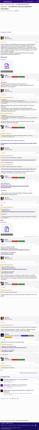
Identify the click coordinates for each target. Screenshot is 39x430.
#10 (37, 287)
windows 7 (16, 10)
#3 (37, 94)
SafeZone (3, 423)
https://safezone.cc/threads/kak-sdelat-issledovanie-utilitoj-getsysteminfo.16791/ (18, 211)
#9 (37, 262)
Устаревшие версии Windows (17, 386)
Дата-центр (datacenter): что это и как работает (15, 379)
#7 (37, 202)
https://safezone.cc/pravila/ (7, 254)
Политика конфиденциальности (23, 425)
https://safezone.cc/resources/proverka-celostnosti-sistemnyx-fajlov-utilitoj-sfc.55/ (19, 159)
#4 (37, 130)
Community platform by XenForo (11, 427)
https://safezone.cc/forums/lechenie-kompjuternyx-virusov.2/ (15, 249)
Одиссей (3, 10)
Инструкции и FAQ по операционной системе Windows (21, 393)
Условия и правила (12, 425)
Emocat (4, 386)
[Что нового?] (34, 1)
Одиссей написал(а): (6, 133)
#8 (37, 244)
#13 (37, 363)
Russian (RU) (10, 423)
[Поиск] (37, 1)
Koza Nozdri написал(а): (7, 97)
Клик (2, 220)
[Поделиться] (36, 42)
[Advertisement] (19, 306)
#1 (37, 42)
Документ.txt (4, 57)
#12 (37, 339)
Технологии (13, 380)
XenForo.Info (9, 428)
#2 (37, 80)
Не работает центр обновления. (18, 385)
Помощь (32, 425)
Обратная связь (4, 425)
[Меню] (1, 1)
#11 (37, 322)
